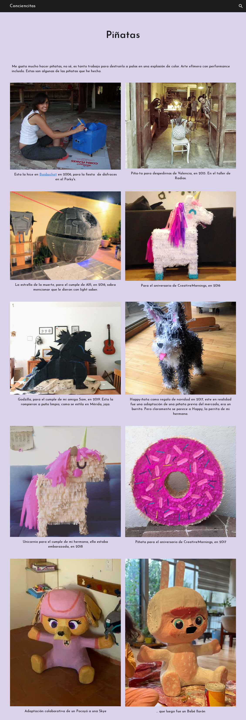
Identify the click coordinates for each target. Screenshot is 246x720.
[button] (241, 6)
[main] (123, 35)
